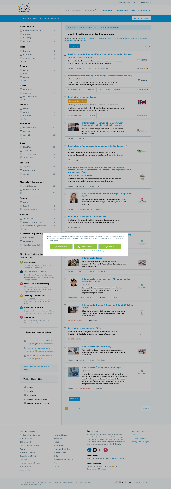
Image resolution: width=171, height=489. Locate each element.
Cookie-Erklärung (99, 251)
